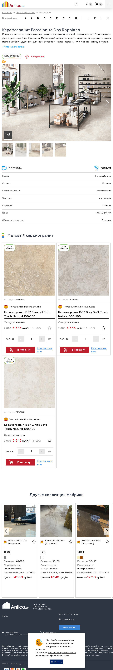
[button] (107, 102)
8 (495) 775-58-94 (70, 614)
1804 (80, 552)
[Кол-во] (31, 338)
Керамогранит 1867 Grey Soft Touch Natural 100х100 (83, 314)
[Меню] (109, 4)
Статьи (5, 616)
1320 (7, 552)
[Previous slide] (5, 531)
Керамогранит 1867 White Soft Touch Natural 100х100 (25, 427)
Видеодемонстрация (4, 61)
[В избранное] (49, 328)
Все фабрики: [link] (10, 18)
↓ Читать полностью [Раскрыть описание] (13, 46)
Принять (56, 662)
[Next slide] (107, 531)
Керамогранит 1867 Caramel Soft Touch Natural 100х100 (27, 314)
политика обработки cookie (62, 652)
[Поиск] (76, 5)
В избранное (34, 57)
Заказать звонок (69, 627)
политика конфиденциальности (53, 656)
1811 (42, 552)
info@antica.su (68, 619)
